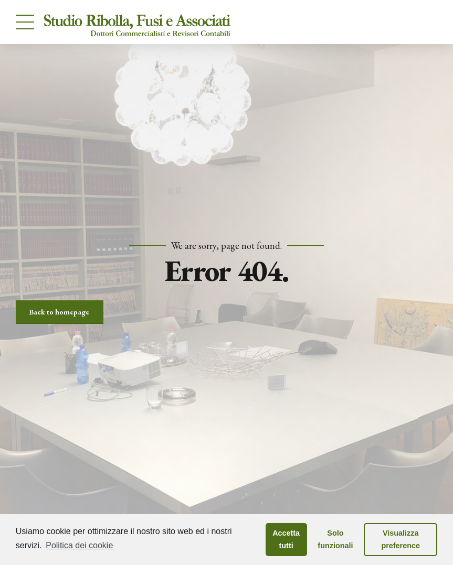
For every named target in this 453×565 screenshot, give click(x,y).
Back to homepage (59, 312)
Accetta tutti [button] (286, 539)
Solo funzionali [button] (335, 539)
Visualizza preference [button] (400, 539)
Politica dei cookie (79, 545)
